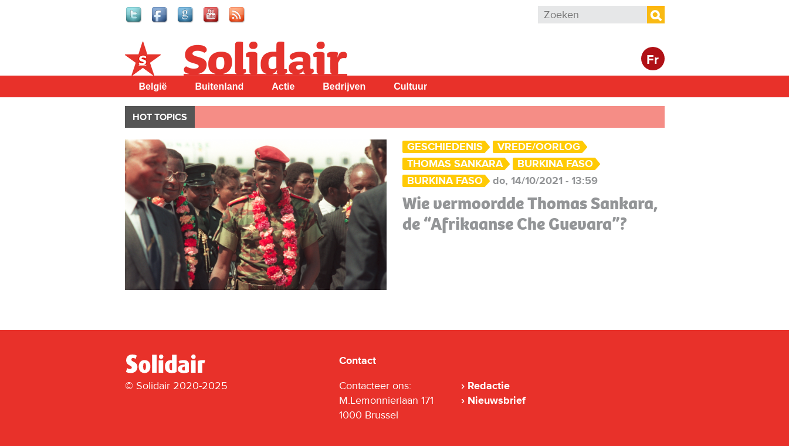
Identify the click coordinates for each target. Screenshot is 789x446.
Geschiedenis (445, 147)
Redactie (489, 385)
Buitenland (219, 86)
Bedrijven (344, 86)
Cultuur (410, 86)
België (153, 86)
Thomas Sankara (455, 164)
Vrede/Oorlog (538, 147)
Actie (283, 86)
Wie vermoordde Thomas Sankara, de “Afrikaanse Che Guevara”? (530, 213)
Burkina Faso (555, 164)
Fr (652, 60)
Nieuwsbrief (497, 400)
